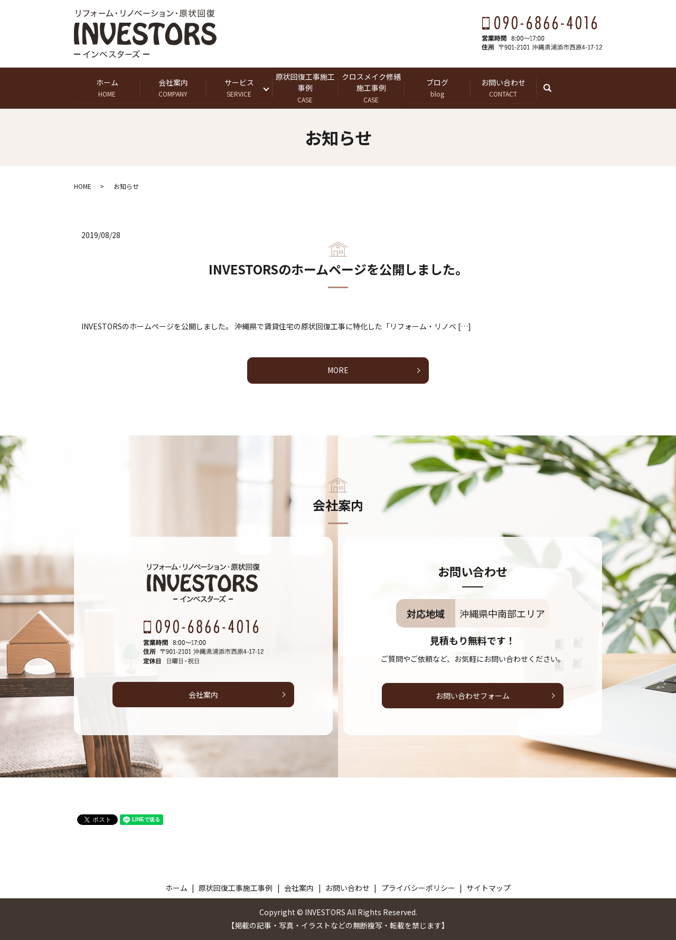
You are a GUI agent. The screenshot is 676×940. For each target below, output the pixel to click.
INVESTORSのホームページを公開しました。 (338, 269)
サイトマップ (488, 887)
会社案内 (173, 88)
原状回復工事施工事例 (305, 87)
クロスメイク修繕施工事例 (371, 87)
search (552, 87)
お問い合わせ (503, 88)
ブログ (437, 88)
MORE (338, 370)
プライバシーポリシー (418, 887)
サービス (239, 88)
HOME (82, 186)
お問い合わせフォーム (473, 695)
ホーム (107, 88)
